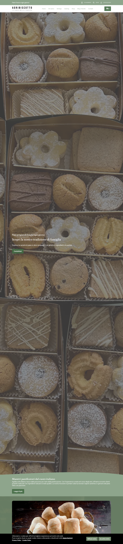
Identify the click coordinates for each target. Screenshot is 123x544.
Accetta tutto (105, 539)
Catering (66, 9)
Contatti (90, 9)
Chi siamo (51, 9)
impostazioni (68, 538)
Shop (73, 9)
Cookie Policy (26, 540)
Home (44, 9)
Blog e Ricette (81, 9)
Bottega (59, 9)
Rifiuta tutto (92, 539)
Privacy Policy (16, 540)
